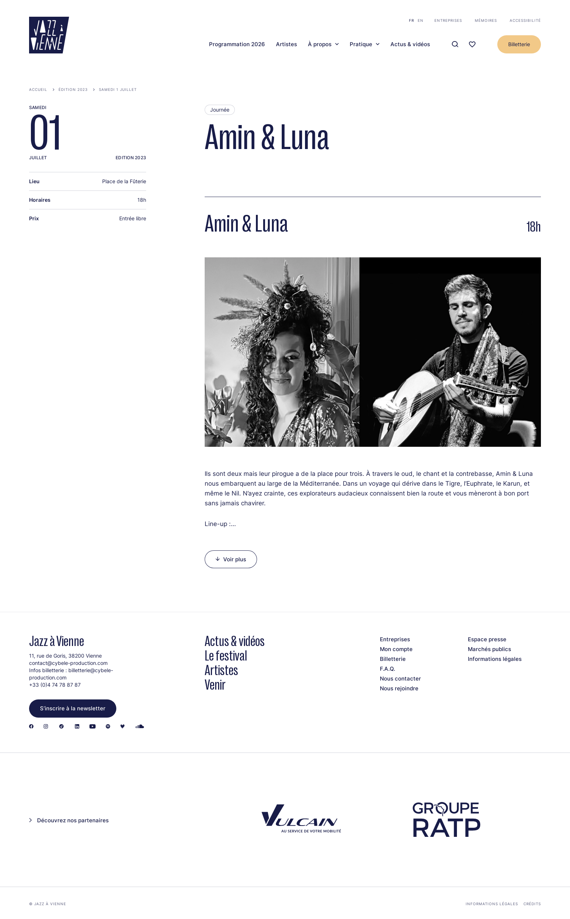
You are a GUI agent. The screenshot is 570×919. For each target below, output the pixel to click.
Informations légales (495, 659)
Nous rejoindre (399, 688)
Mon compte (396, 649)
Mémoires (486, 20)
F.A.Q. (387, 669)
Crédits (532, 903)
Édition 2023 (73, 89)
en (421, 20)
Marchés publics (489, 649)
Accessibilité (525, 20)
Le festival (226, 655)
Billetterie (519, 44)
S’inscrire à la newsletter (72, 708)
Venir (215, 684)
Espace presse (487, 639)
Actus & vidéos (410, 44)
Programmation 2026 (237, 44)
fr (411, 20)
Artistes (286, 44)
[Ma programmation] (472, 44)
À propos (320, 44)
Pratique (361, 44)
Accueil (38, 89)
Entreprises (448, 20)
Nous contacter (400, 678)
